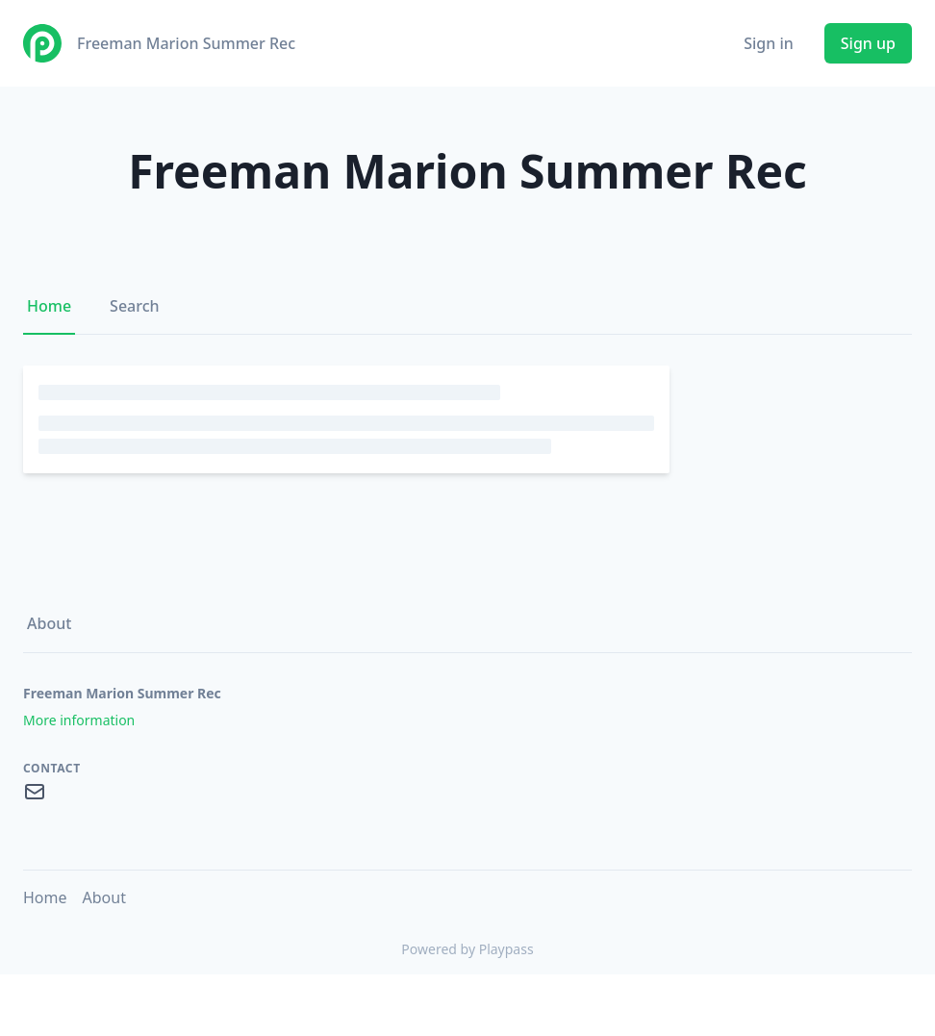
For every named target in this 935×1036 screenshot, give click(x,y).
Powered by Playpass (467, 949)
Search (134, 305)
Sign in (769, 43)
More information (79, 720)
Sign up (868, 43)
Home (49, 305)
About (49, 623)
